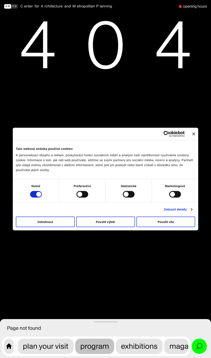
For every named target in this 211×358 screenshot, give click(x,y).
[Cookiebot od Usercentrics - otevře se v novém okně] (167, 134)
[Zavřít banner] (193, 133)
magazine (185, 346)
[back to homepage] (98, 6)
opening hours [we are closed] (195, 6)
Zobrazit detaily (175, 209)
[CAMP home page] (9, 346)
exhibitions (139, 346)
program (94, 346)
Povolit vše (166, 222)
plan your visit (45, 346)
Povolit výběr (105, 222)
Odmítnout (45, 222)
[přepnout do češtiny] (11, 6)
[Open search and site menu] (199, 346)
